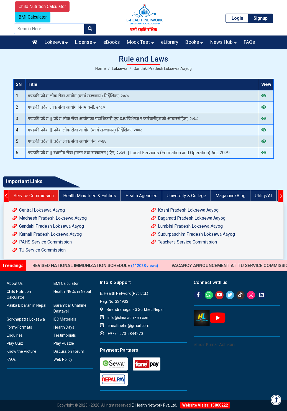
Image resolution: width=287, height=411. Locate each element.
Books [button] (192, 42)
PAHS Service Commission (42, 242)
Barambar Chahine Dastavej (69, 308)
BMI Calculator (33, 17)
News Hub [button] (221, 42)
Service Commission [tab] (34, 195)
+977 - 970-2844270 (121, 333)
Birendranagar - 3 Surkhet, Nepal (131, 309)
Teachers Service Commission (184, 242)
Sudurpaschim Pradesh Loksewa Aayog (193, 234)
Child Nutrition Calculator (42, 6)
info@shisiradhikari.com (125, 317)
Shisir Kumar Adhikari (214, 344)
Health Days (63, 327)
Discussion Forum (68, 351)
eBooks (111, 42)
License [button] (83, 42)
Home (100, 68)
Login (237, 18)
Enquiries (15, 335)
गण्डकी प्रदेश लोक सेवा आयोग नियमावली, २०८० (66, 107)
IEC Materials (64, 319)
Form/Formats (19, 327)
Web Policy (62, 359)
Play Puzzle (63, 343)
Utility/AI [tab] (263, 195)
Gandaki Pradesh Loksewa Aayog (163, 68)
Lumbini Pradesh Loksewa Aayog (187, 226)
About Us (15, 283)
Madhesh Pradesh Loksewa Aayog (49, 218)
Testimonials (64, 335)
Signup (260, 18)
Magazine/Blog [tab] (230, 195)
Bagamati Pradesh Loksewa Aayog (188, 218)
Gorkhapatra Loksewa (26, 319)
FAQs (249, 42)
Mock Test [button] (138, 42)
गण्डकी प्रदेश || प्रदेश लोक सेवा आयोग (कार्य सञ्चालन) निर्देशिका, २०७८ (85, 130)
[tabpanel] (143, 230)
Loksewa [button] (54, 42)
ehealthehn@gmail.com (124, 325)
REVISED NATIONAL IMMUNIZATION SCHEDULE (95, 265)
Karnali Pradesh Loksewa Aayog (47, 234)
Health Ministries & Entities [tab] (89, 195)
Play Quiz (15, 343)
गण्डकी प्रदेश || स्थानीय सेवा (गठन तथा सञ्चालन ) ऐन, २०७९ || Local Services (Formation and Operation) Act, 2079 (129, 152)
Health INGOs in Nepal (72, 291)
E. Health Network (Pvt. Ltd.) (124, 293)
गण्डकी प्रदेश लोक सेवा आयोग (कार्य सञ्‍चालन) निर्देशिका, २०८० (78, 95)
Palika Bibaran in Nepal (26, 305)
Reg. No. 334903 (114, 301)
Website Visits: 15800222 (205, 405)
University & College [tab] (186, 195)
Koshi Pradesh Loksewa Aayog (185, 210)
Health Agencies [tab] (141, 195)
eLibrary (169, 42)
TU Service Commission (39, 250)
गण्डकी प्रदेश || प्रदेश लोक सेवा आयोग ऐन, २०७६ (67, 141)
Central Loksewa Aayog (38, 210)
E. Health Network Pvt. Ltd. (154, 405)
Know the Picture (21, 351)
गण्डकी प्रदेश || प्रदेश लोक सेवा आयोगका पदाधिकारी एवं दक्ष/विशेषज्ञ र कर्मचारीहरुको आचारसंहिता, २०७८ (113, 118)
